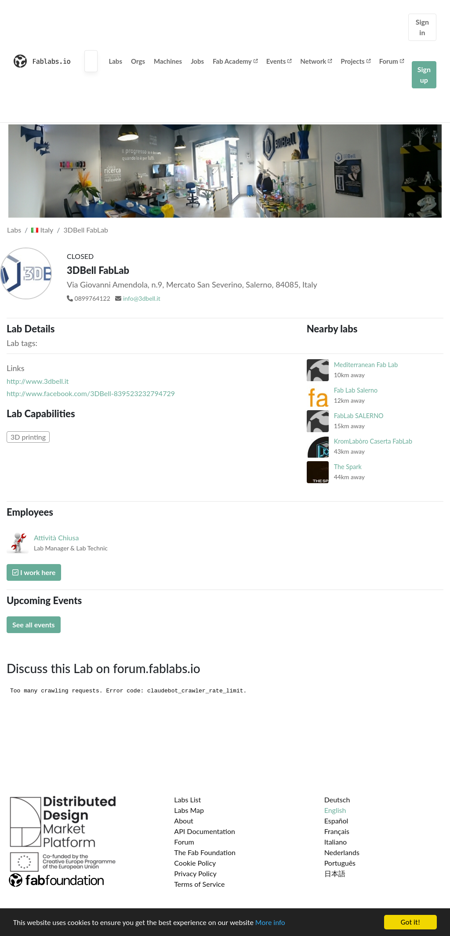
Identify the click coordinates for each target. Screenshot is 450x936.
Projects (355, 61)
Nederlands (341, 852)
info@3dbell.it (141, 298)
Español (336, 820)
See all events (33, 624)
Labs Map (189, 810)
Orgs (138, 61)
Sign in (422, 27)
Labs (115, 61)
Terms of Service (199, 884)
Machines (168, 61)
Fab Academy (235, 61)
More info (270, 923)
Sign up (424, 74)
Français (336, 831)
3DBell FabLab (86, 230)
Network (316, 61)
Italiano (335, 842)
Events (279, 61)
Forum (391, 61)
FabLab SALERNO (359, 415)
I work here (33, 572)
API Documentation (204, 831)
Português (340, 863)
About (183, 820)
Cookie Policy (195, 863)
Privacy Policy (195, 873)
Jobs (197, 61)
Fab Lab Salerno (356, 390)
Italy (42, 230)
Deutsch (337, 799)
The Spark (348, 466)
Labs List (187, 799)
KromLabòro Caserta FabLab (373, 441)
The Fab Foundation (205, 852)
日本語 (334, 873)
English (335, 810)
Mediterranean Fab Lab (366, 364)
